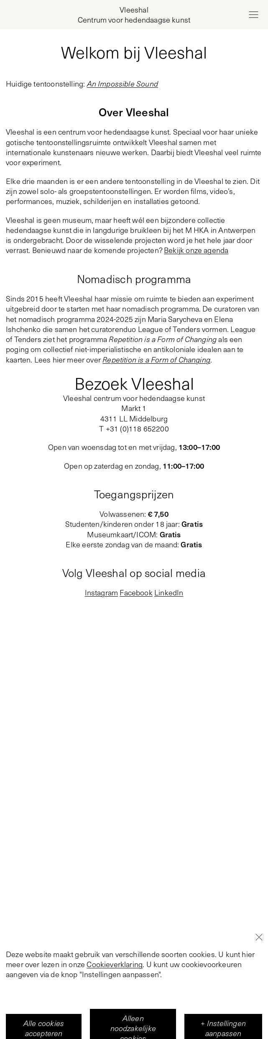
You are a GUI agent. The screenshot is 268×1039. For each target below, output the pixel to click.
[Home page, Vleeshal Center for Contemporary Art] (134, 15)
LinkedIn (168, 592)
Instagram (101, 592)
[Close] (259, 991)
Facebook (136, 592)
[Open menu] (253, 14)
